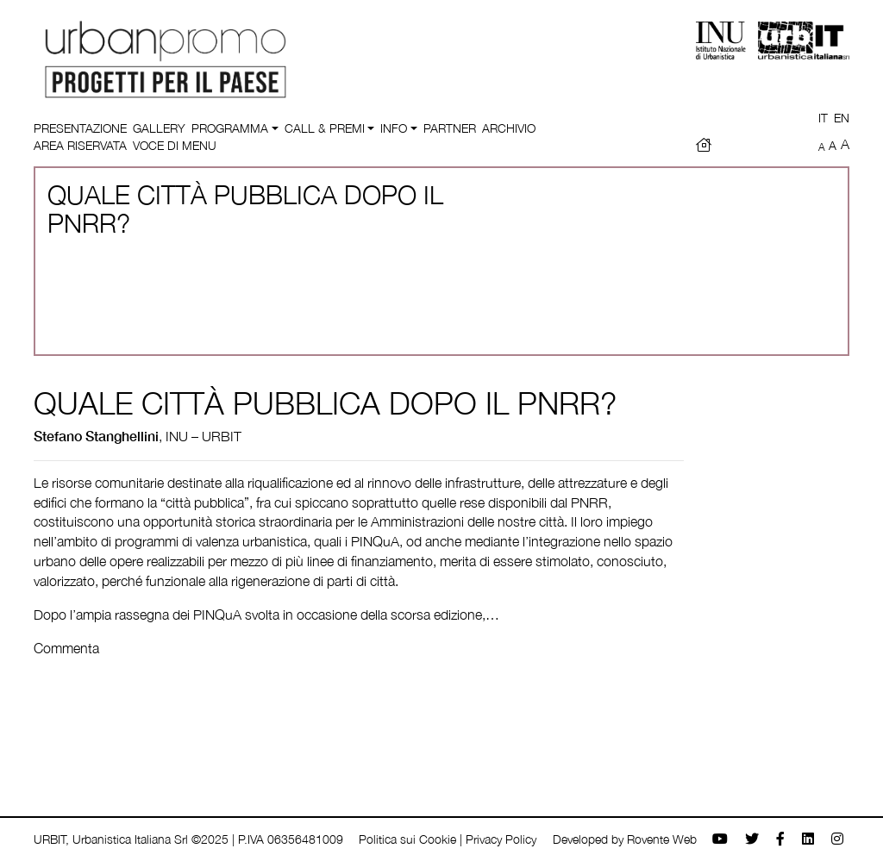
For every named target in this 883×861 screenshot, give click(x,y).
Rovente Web (662, 839)
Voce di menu (174, 145)
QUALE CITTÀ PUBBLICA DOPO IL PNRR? (325, 402)
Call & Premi (325, 128)
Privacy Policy (501, 839)
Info (393, 128)
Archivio (508, 128)
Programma (229, 128)
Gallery (159, 128)
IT (823, 117)
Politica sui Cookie (407, 839)
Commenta (66, 648)
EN (841, 117)
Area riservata (80, 145)
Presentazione (80, 128)
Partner (449, 128)
